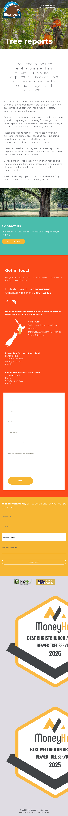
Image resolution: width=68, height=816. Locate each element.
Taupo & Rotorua (36, 335)
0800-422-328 (42, 292)
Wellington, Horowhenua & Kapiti (43, 325)
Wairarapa (32, 328)
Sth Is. (47, 7)
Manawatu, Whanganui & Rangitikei (44, 332)
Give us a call (13, 241)
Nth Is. (47, 5)
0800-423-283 (41, 289)
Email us (9, 364)
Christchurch (34, 322)
